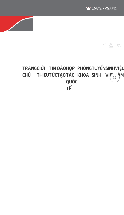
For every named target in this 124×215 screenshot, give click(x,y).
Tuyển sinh (98, 71)
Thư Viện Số (109, 27)
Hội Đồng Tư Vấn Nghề (15, 27)
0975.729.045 (104, 8)
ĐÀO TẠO (61, 71)
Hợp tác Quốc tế (71, 77)
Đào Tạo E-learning (52, 27)
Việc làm (119, 71)
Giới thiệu (43, 71)
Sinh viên (110, 71)
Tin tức (53, 71)
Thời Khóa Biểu (85, 27)
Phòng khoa (84, 71)
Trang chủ (29, 71)
